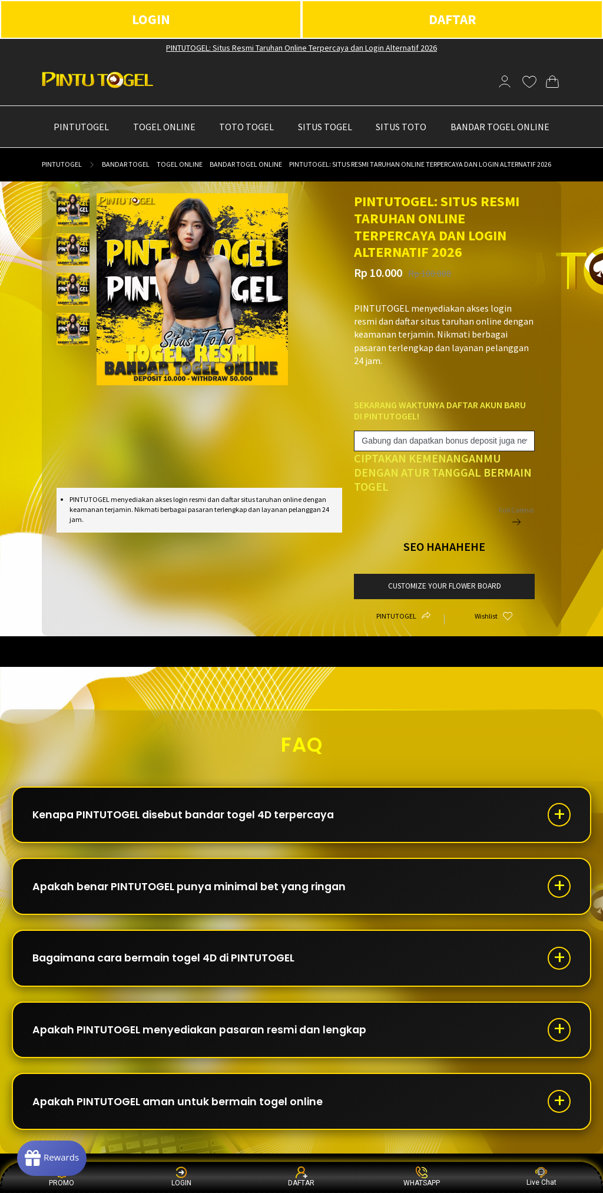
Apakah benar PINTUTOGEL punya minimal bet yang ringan (195, 889)
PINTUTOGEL (62, 164)
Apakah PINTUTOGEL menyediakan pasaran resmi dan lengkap (205, 1036)
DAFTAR (452, 19)
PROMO (61, 1176)
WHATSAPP (421, 1176)
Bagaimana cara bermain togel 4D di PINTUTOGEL (170, 963)
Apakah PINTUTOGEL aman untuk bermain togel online (182, 1110)
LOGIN (151, 19)
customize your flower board (444, 586)
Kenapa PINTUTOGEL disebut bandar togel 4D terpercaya (189, 815)
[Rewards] (55, 1157)
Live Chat (541, 1177)
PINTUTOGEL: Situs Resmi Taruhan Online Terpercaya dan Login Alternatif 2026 (301, 47)
